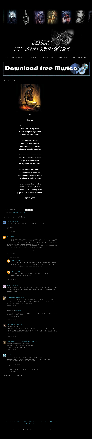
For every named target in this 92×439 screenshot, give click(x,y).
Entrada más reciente (14, 421)
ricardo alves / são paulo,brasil (21, 341)
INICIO (6, 57)
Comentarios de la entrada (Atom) (36, 429)
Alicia (9, 285)
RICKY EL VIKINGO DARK (6, 5)
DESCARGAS (33, 57)
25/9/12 (15, 355)
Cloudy (10, 221)
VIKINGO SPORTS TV (19, 57)
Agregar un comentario (13, 375)
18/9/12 (16, 221)
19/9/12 (18, 260)
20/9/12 (18, 311)
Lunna (9, 355)
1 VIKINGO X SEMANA (79, 57)
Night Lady (11, 324)
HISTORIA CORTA (18, 212)
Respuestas (14, 257)
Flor (9, 236)
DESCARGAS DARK (47, 57)
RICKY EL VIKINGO (63, 57)
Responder (12, 231)
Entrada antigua (48, 421)
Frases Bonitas (13, 297)
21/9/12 (19, 324)
